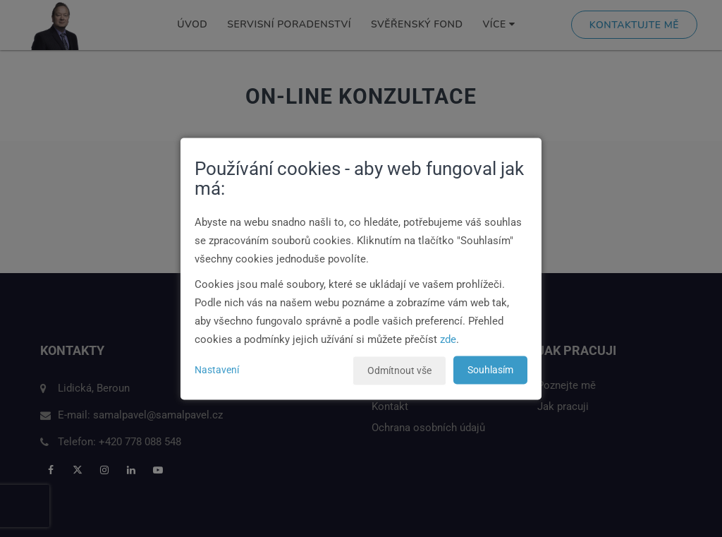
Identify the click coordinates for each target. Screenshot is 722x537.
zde (448, 339)
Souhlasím (490, 369)
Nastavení (217, 369)
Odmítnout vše (399, 370)
